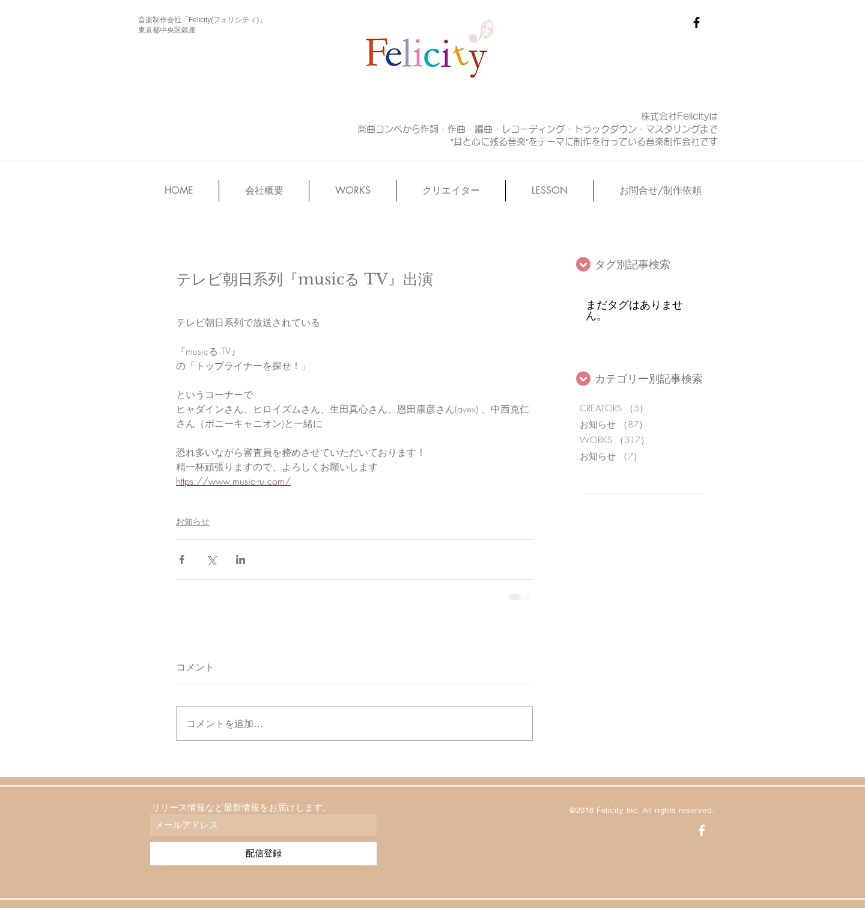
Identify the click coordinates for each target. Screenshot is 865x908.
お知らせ (193, 521)
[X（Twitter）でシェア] (211, 559)
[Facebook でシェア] (181, 559)
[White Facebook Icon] (701, 830)
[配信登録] (263, 853)
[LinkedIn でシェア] (240, 559)
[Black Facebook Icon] (696, 22)
